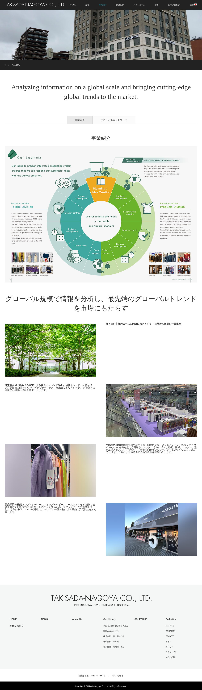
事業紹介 (103, 5)
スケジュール (139, 5)
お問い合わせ (174, 5)
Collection (170, 619)
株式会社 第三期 (110, 641)
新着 (87, 5)
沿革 (157, 5)
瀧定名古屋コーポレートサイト (92, 675)
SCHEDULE (140, 619)
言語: (193, 5)
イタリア (169, 646)
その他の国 (170, 656)
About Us (77, 619)
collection (169, 626)
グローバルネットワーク (114, 120)
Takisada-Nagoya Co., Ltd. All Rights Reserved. (106, 685)
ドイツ (168, 641)
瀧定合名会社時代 (110, 631)
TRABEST (169, 636)
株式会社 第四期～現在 (113, 646)
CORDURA (170, 631)
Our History (109, 619)
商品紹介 (120, 5)
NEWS (44, 619)
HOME (73, 5)
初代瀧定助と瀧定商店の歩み (115, 626)
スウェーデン (171, 651)
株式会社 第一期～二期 (113, 636)
